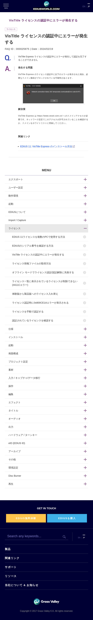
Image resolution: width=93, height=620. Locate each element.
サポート (11, 567)
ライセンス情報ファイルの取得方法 (31, 263)
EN (84, 6)
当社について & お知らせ (22, 585)
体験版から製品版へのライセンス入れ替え (35, 293)
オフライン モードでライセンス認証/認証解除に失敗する (43, 272)
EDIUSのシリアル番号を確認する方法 (32, 245)
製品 (8, 549)
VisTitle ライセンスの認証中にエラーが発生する (38, 254)
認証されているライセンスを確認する (32, 320)
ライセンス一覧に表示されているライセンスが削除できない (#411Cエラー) (45, 283)
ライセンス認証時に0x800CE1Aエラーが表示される (40, 302)
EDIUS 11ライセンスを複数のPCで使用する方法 (38, 237)
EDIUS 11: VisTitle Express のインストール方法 (46, 146)
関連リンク (12, 558)
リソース (11, 576)
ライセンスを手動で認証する (28, 311)
